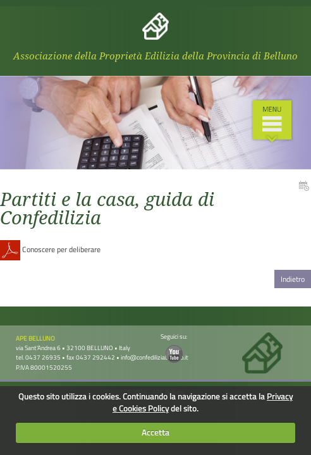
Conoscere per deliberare (50, 249)
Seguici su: (174, 347)
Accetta (155, 432)
